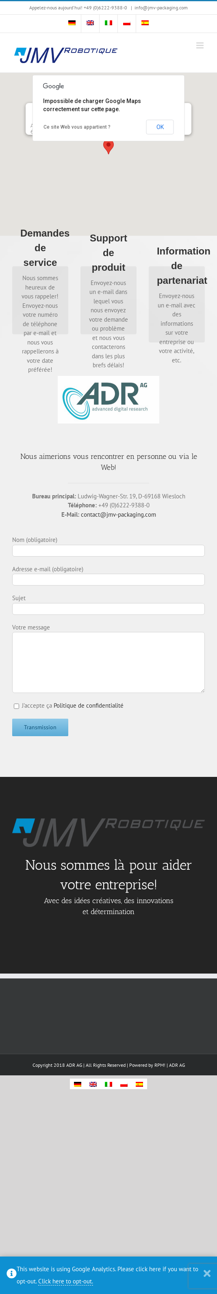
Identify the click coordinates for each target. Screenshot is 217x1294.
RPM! (159, 1065)
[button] (108, 146)
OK (160, 127)
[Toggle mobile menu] (200, 45)
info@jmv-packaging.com (161, 7)
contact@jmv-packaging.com (118, 514)
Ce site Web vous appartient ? (77, 127)
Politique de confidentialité (89, 705)
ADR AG (177, 1065)
